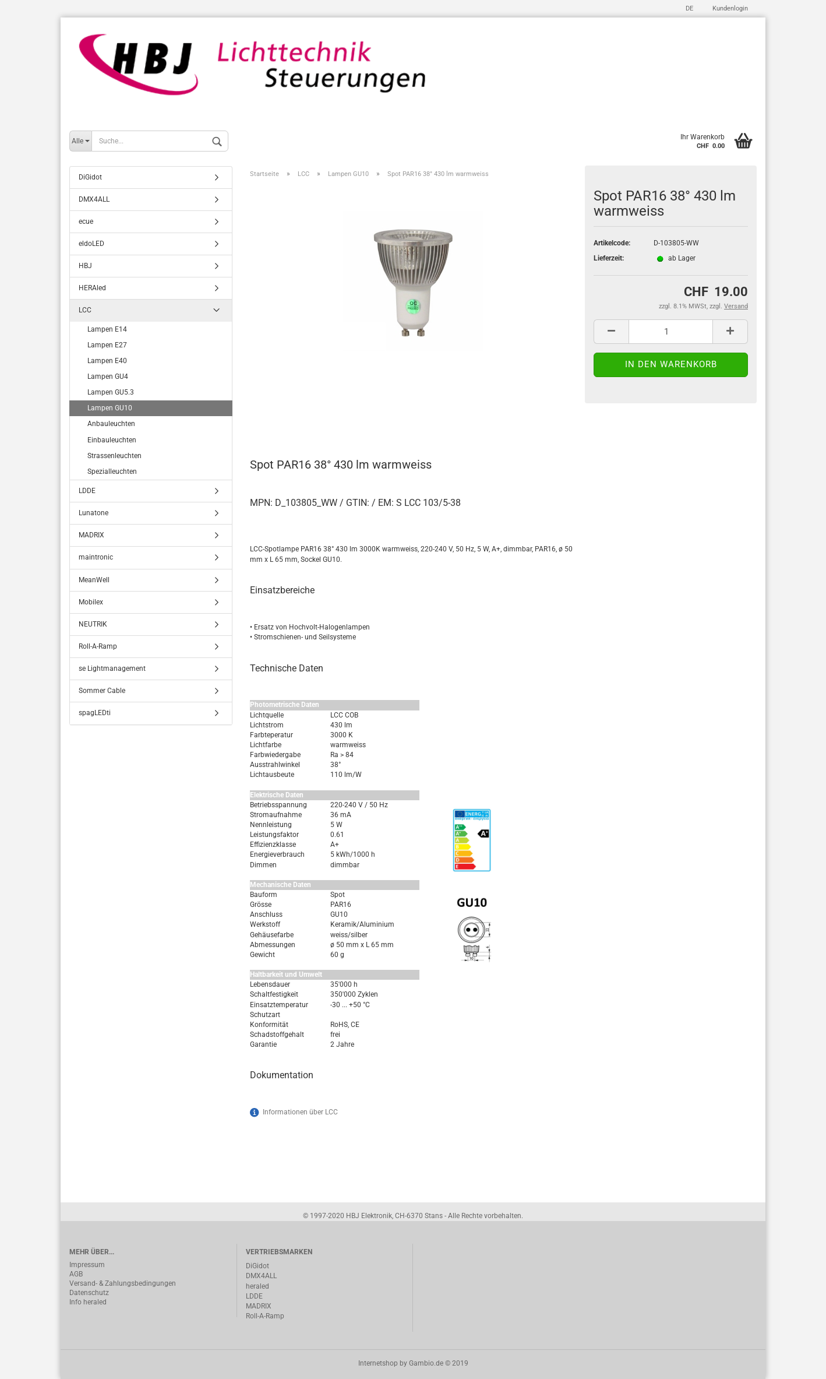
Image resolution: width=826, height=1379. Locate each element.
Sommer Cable (102, 691)
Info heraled (88, 1302)
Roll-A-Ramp (98, 646)
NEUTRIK (93, 624)
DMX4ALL (94, 199)
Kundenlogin (729, 8)
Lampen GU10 (109, 408)
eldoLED (91, 244)
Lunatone (93, 513)
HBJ (85, 266)
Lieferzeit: (609, 258)
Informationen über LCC (300, 1112)
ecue (86, 221)
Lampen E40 (107, 361)
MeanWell (94, 580)
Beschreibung (294, 413)
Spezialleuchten (112, 471)
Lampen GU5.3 (110, 392)
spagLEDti (95, 713)
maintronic (96, 557)
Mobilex (91, 602)
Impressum (87, 1264)
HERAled (92, 288)
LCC (85, 310)
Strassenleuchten (114, 456)
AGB (76, 1274)
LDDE (87, 491)
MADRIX (91, 535)
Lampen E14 (107, 329)
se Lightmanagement (112, 668)
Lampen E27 (107, 345)
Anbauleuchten (111, 424)
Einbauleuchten (111, 440)
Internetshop (378, 1363)
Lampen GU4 (107, 376)
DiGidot (90, 177)
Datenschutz (89, 1292)
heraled (257, 1286)
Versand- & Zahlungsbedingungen (122, 1283)
